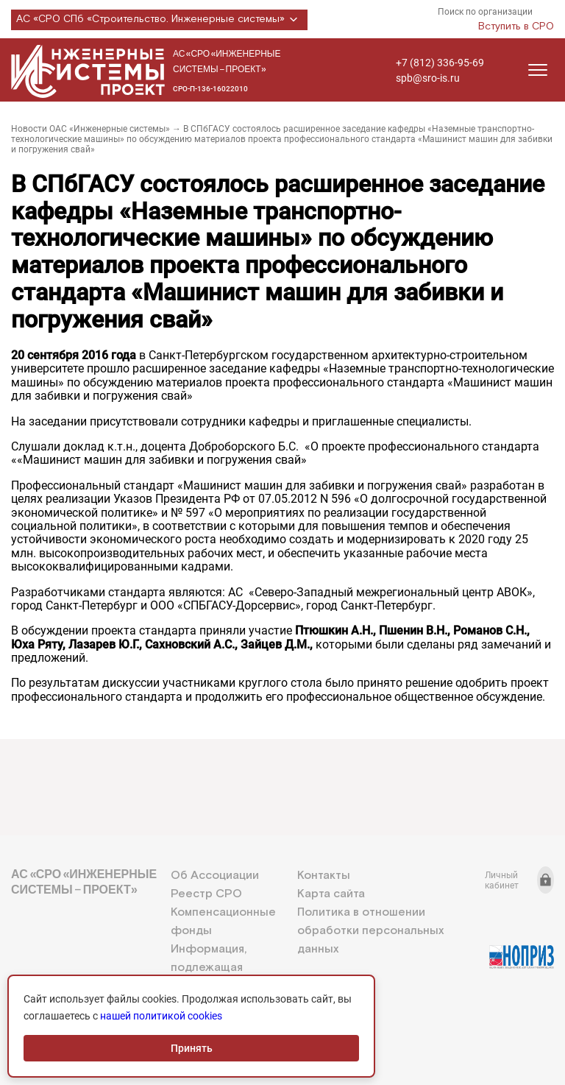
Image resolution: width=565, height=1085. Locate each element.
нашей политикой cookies (161, 1016)
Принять (192, 1048)
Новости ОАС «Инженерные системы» (90, 129)
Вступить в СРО (516, 26)
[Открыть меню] (538, 70)
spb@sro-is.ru (428, 78)
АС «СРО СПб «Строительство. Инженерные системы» (159, 20)
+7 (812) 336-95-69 (440, 62)
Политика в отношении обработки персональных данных (370, 931)
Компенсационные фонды (223, 922)
